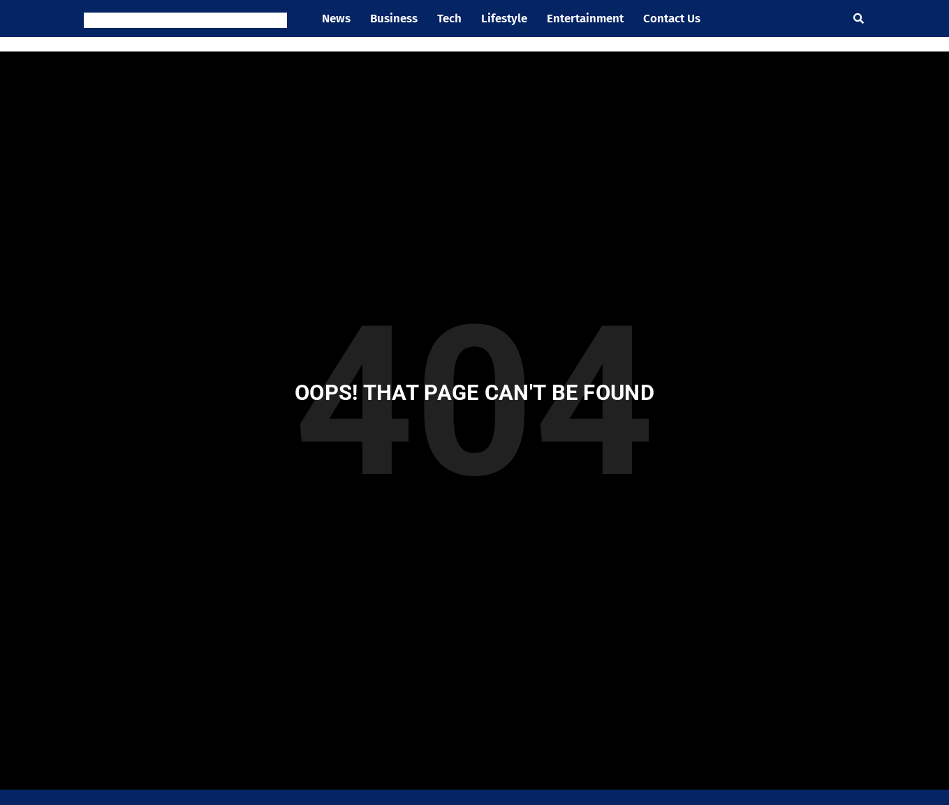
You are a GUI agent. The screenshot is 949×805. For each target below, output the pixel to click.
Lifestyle (504, 18)
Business (394, 18)
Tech (449, 18)
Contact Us (671, 18)
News (336, 18)
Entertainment (585, 18)
